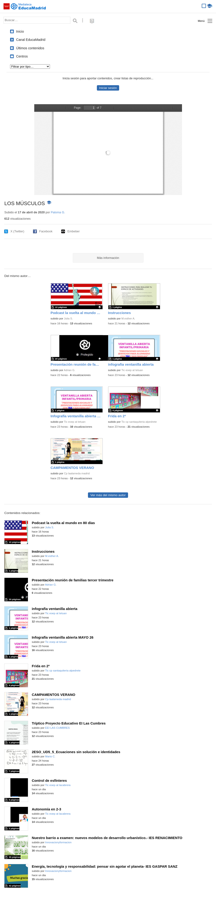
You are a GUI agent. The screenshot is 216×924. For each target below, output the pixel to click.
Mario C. (50, 756)
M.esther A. (128, 318)
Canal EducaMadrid (30, 40)
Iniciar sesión (108, 88)
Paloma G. (58, 212)
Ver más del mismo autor (107, 495)
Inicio (20, 31)
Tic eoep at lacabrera (57, 785)
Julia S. (68, 318)
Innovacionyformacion (58, 842)
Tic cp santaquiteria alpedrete (139, 421)
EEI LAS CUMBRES (57, 727)
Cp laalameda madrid (77, 473)
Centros (22, 56)
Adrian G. (69, 370)
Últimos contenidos (30, 48)
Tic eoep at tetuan (132, 370)
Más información (108, 258)
